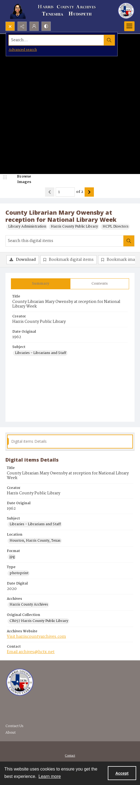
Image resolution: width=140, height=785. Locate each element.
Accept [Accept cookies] (122, 773)
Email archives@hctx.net (31, 652)
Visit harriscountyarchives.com (36, 636)
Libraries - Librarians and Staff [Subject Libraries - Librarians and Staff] (40, 353)
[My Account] (34, 26)
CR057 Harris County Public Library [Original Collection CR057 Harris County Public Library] (39, 621)
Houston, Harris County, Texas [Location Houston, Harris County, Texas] (35, 541)
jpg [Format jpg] (12, 557)
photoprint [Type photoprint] (19, 573)
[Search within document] (128, 240)
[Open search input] (10, 26)
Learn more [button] (49, 776)
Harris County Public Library (74, 226)
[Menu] (129, 26)
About (10, 733)
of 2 (79, 192)
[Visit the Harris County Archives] (19, 682)
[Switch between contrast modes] (46, 26)
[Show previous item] (49, 192)
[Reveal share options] (22, 26)
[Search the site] (56, 40)
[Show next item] (89, 192)
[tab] (40, 284)
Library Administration (27, 226)
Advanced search (23, 50)
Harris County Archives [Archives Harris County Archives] (29, 604)
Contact (70, 755)
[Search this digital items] (64, 240)
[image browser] (20, 179)
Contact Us (14, 726)
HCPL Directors (116, 226)
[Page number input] (65, 192)
